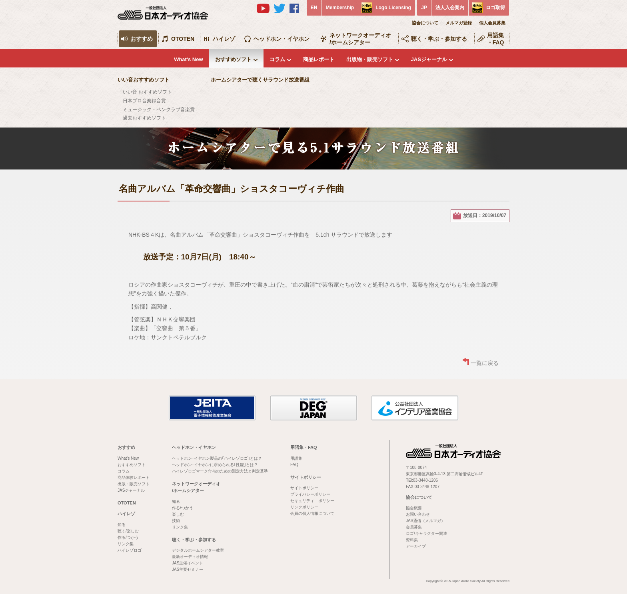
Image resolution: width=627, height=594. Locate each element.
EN (314, 7)
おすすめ (141, 39)
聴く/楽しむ (128, 531)
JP (424, 7)
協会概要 (414, 508)
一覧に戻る (485, 363)
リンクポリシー (304, 507)
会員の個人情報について (312, 513)
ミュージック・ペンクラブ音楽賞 (159, 109)
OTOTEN (182, 39)
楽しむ (178, 514)
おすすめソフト (233, 59)
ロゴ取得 (495, 7)
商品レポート (318, 59)
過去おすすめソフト (144, 118)
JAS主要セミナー (187, 569)
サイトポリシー (305, 477)
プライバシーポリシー (310, 494)
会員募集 (414, 527)
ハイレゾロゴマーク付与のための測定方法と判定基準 (220, 471)
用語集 (296, 458)
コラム (277, 59)
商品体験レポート (134, 477)
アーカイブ (416, 546)
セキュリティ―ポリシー (312, 500)
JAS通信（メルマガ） (425, 520)
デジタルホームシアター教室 (198, 550)
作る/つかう (128, 537)
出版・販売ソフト (134, 484)
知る (122, 524)
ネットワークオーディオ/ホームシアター (360, 39)
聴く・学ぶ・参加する (439, 39)
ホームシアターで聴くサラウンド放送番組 (260, 80)
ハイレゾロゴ (130, 550)
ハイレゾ (224, 39)
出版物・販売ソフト (369, 59)
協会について (425, 22)
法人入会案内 (449, 7)
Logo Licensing (393, 7)
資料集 (412, 540)
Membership (340, 7)
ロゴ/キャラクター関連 (426, 533)
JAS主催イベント (187, 563)
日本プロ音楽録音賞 (144, 101)
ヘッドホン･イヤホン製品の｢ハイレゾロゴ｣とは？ (217, 458)
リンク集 (126, 544)
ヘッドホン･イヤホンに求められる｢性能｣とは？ (215, 464)
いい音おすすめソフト (144, 80)
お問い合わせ (418, 514)
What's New (188, 59)
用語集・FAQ (495, 39)
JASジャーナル (429, 59)
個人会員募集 (492, 22)
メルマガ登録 (458, 22)
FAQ (294, 464)
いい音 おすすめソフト (147, 92)
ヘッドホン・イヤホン (282, 39)
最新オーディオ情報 (190, 556)
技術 (176, 520)
